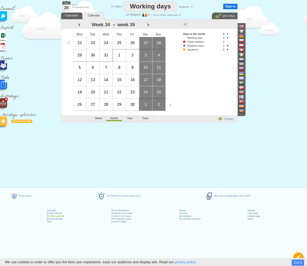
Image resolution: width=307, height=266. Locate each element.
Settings (251, 210)
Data (49, 221)
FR (112, 6)
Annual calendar (54, 213)
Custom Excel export (121, 216)
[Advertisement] (149, 154)
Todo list (183, 213)
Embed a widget (119, 221)
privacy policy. (186, 262)
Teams (182, 210)
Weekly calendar (55, 219)
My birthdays (185, 216)
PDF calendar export (121, 219)
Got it (298, 262)
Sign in (230, 6)
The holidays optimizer (190, 219)
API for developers (120, 210)
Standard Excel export (122, 213)
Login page (252, 213)
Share (250, 219)
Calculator (52, 210)
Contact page (253, 216)
